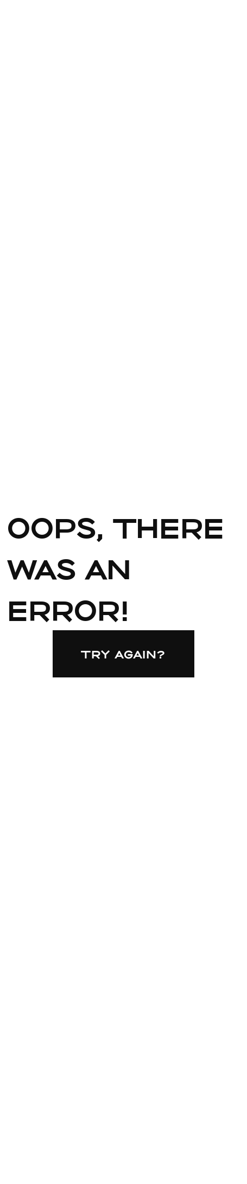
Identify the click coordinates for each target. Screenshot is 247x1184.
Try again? (123, 654)
